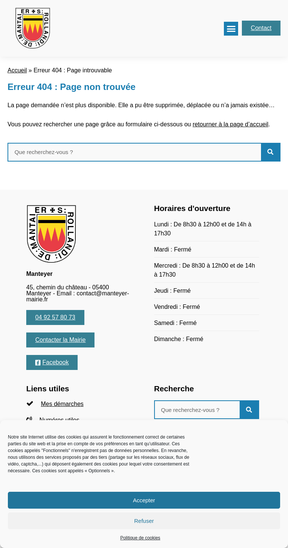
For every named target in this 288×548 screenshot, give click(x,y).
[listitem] (79, 403)
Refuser (144, 521)
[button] (231, 29)
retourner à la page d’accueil (230, 124)
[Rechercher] (270, 152)
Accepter (144, 500)
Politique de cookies (140, 538)
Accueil (17, 70)
